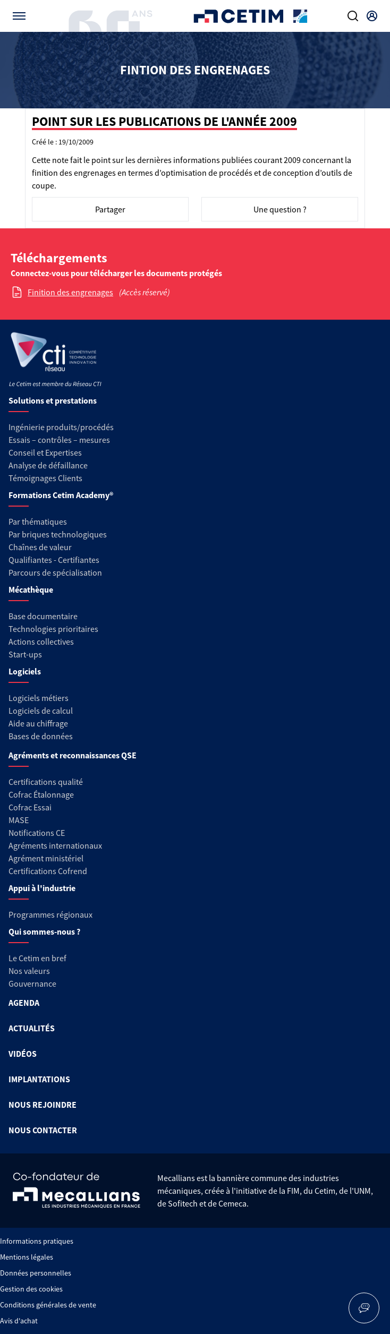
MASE (19, 820)
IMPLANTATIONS (39, 1079)
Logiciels (25, 671)
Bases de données (41, 736)
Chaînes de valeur (40, 547)
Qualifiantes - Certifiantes (54, 559)
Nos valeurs (29, 970)
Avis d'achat (19, 1321)
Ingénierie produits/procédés (61, 427)
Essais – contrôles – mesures (59, 439)
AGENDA (24, 1002)
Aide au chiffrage (38, 723)
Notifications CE (37, 832)
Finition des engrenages (70, 292)
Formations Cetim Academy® (61, 495)
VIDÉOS (23, 1053)
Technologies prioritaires (53, 628)
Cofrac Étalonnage (41, 794)
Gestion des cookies (31, 1289)
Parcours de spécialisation (55, 572)
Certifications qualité (46, 781)
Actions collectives (41, 641)
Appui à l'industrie (42, 888)
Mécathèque (31, 589)
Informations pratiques (36, 1241)
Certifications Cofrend (48, 871)
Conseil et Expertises (45, 452)
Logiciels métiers (39, 697)
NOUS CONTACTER (43, 1130)
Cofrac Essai (30, 807)
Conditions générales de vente (48, 1305)
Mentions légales (26, 1257)
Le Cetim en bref (37, 958)
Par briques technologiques (58, 534)
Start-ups (25, 654)
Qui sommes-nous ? (44, 931)
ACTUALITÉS (32, 1028)
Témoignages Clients (45, 478)
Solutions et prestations (53, 400)
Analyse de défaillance (48, 465)
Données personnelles (35, 1273)
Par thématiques (38, 521)
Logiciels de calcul (41, 710)
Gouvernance (32, 983)
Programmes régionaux (50, 914)
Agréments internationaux (55, 845)
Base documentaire (43, 616)
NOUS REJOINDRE (43, 1104)
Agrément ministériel (46, 858)
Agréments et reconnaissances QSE (73, 755)
